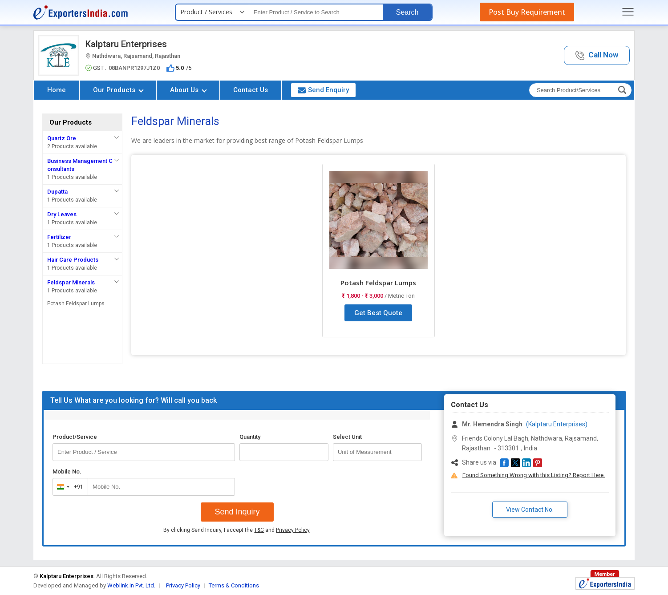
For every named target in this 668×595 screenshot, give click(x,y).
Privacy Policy (292, 530)
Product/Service (75, 436)
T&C (259, 530)
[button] (596, 55)
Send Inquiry (237, 511)
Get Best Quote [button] (378, 313)
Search (407, 12)
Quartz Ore (61, 138)
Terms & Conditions (234, 585)
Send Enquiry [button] (323, 90)
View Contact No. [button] (530, 509)
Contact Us (250, 90)
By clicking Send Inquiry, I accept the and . (237, 530)
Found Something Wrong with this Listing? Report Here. (533, 475)
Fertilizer (59, 237)
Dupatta (57, 191)
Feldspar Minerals (71, 282)
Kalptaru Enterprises (126, 44)
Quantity (249, 436)
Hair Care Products (72, 259)
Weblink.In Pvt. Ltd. (131, 585)
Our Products (118, 90)
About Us (188, 90)
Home (56, 90)
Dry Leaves (62, 214)
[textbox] (316, 12)
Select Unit (347, 436)
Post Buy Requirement (527, 12)
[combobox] (68, 487)
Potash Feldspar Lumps (76, 303)
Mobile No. (67, 471)
